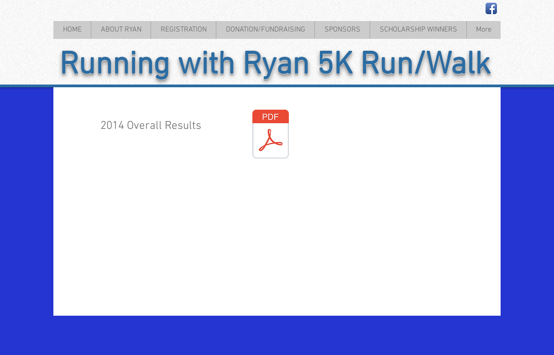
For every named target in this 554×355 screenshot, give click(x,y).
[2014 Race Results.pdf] (270, 135)
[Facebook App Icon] (491, 8)
